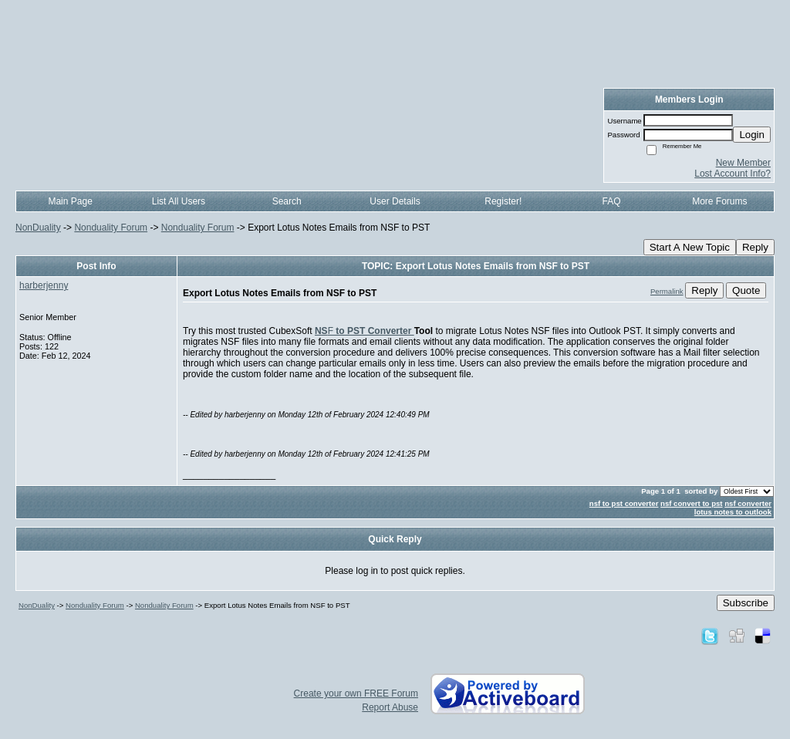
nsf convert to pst (691, 503)
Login (752, 134)
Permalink (667, 291)
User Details (395, 201)
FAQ (612, 201)
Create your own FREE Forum (356, 693)
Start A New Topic (690, 247)
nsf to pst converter (624, 503)
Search (287, 201)
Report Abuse (390, 707)
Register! (503, 201)
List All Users (178, 201)
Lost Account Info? (732, 173)
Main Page (70, 201)
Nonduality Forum (110, 227)
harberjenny (43, 285)
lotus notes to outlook (732, 512)
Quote (746, 290)
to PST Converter (373, 331)
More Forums (719, 201)
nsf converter (747, 503)
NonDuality (38, 227)
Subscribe (745, 603)
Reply (755, 247)
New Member (743, 162)
